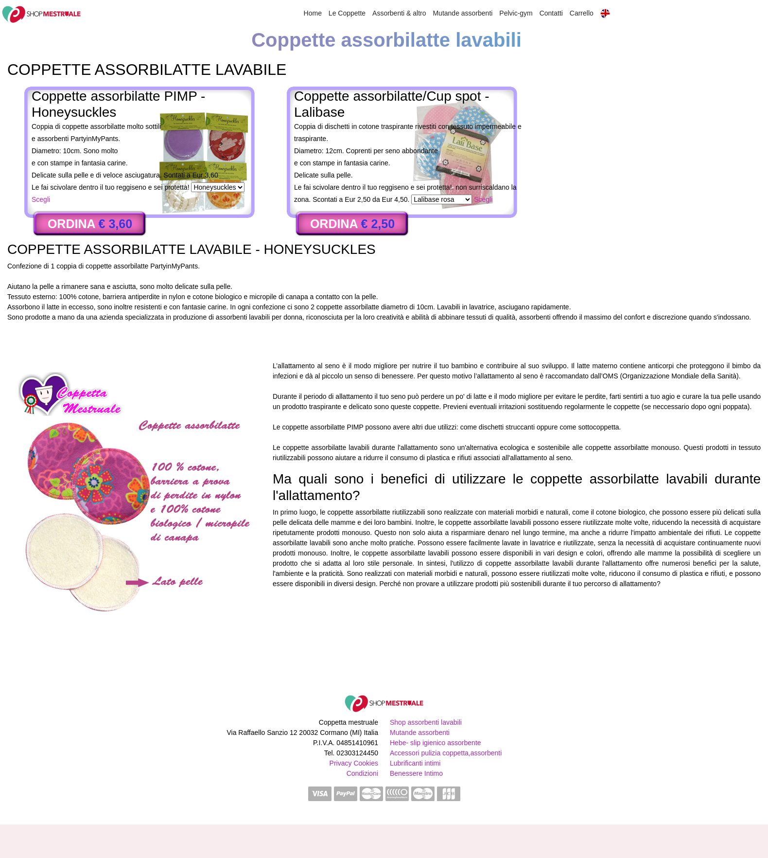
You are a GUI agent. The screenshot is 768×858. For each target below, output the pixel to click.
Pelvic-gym (515, 13)
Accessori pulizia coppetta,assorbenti (446, 753)
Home (313, 13)
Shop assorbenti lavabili (426, 722)
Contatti (551, 13)
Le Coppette (347, 13)
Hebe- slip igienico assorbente (435, 743)
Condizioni (362, 773)
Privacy (341, 763)
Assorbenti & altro (399, 13)
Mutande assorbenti (462, 13)
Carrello (581, 13)
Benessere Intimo (416, 773)
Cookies (365, 763)
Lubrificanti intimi (415, 763)
